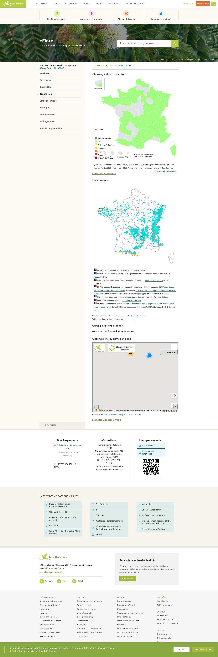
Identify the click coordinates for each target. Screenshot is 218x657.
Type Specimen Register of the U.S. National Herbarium (155, 522)
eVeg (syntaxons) (85, 616)
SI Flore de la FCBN (56, 512)
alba (47, 68)
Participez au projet (103, 173)
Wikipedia (145, 504)
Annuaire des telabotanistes (90, 601)
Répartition (45, 94)
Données (161, 597)
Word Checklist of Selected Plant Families (63, 532)
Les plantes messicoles (50, 620)
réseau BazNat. (100, 277)
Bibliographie (46, 121)
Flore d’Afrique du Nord (128, 620)
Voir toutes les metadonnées (164, 171)
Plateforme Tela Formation (89, 628)
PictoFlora (81, 624)
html (123, 319)
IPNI (96, 510)
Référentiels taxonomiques (89, 632)
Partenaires (162, 615)
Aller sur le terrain (126, 19)
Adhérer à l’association (168, 623)
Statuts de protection (50, 128)
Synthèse (44, 73)
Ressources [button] (115, 4)
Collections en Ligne (86, 608)
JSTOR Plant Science (150, 510)
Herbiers (43, 612)
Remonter (49, 425)
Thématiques (46, 597)
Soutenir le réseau (165, 619)
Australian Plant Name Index (107, 521)
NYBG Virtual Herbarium (152, 515)
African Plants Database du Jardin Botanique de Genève (107, 527)
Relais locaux (45, 628)
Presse (160, 641)
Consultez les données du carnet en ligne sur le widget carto (116, 414)
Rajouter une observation (106, 420)
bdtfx (109, 65)
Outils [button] (86, 4)
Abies (42, 68)
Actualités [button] (41, 4)
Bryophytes (122, 608)
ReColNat (52, 525)
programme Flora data (154, 280)
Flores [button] (56, 4)
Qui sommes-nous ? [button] (135, 4)
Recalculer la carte (138, 315)
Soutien (161, 612)
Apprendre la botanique (91, 19)
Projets (121, 597)
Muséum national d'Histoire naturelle (61, 518)
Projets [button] (99, 4)
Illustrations (46, 87)
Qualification (163, 601)
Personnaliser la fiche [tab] (65, 465)
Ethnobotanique (48, 100)
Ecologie (44, 107)
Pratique (162, 630)
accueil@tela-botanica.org (51, 572)
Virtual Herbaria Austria (152, 529)
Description (45, 80)
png (118, 319)
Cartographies (164, 634)
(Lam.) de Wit (175, 59)
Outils (80, 597)
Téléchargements (165, 605)
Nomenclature (46, 114)
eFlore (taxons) (84, 612)
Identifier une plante (57, 19)
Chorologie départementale (130, 612)
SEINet (97, 534)
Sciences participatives (49, 632)
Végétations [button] (71, 4)
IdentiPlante (82, 620)
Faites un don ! (203, 4)
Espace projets (124, 601)
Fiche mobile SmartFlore (146, 452)
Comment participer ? (161, 19)
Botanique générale (126, 605)
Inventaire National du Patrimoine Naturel (58, 505)
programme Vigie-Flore (131, 300)
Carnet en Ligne (84, 605)
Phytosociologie (46, 624)
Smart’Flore (82, 636)
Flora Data (44, 608)
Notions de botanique (127, 632)
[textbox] (144, 43)
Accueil (96, 65)
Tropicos (98, 515)
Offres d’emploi (164, 637)
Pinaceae (59, 68)
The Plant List (100, 504)
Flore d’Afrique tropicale (128, 628)
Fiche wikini (146, 446)
